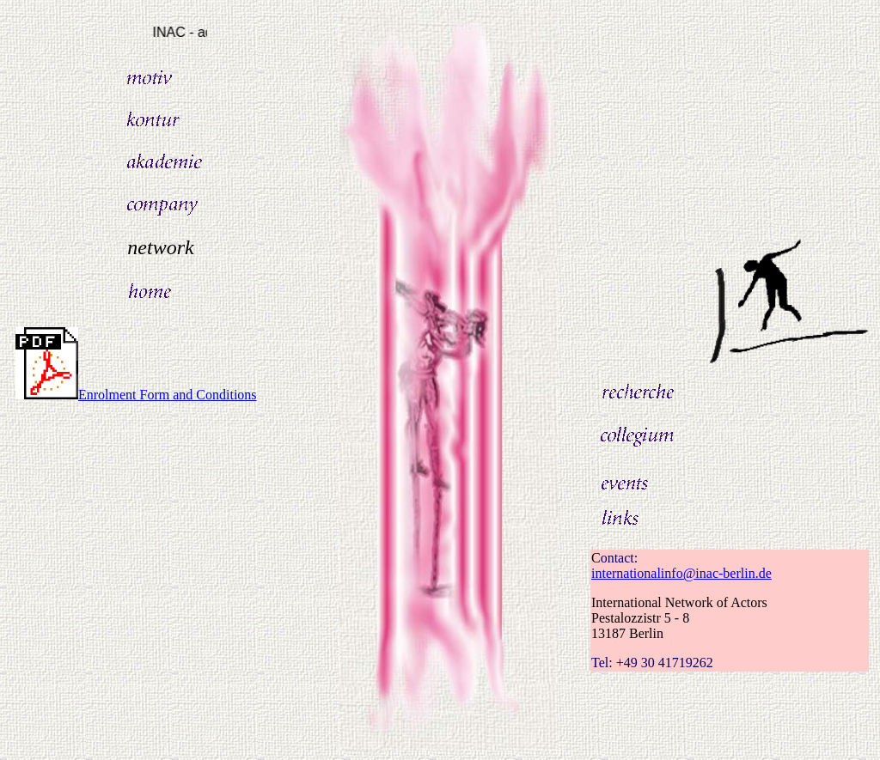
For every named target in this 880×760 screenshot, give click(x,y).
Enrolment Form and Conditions (136, 394)
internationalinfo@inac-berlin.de (681, 573)
